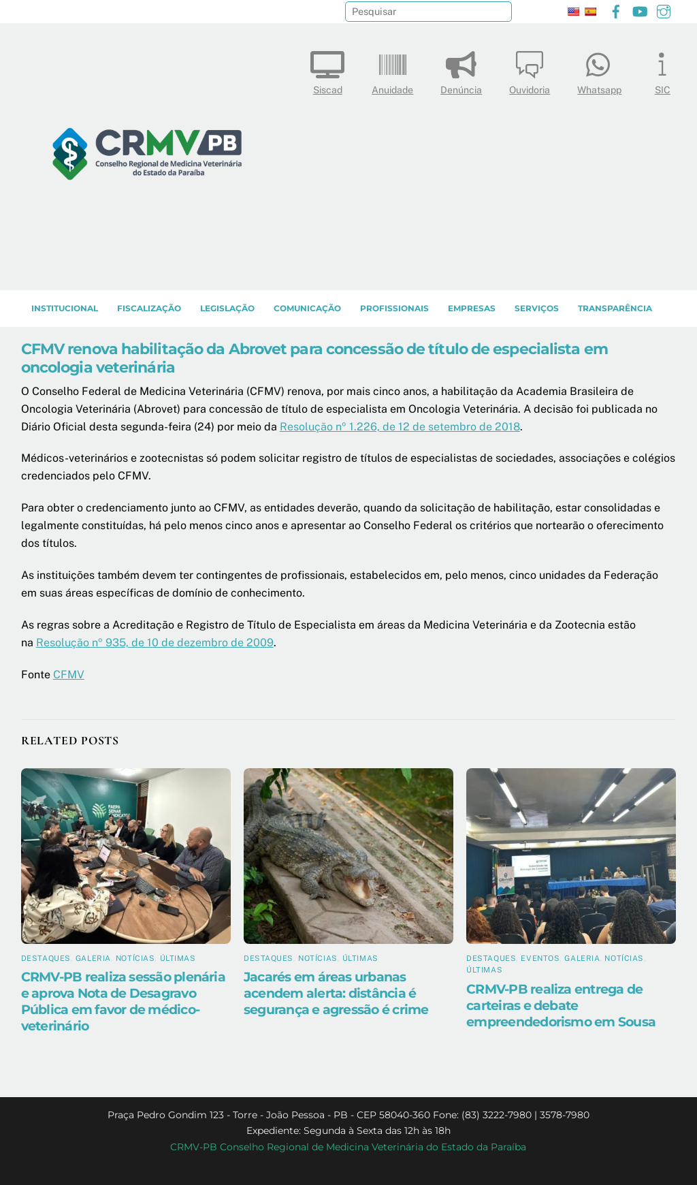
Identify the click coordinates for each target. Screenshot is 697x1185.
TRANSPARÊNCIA (615, 308)
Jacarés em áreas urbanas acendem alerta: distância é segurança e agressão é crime (336, 992)
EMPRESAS (472, 308)
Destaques (46, 958)
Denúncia (461, 69)
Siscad (327, 69)
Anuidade (392, 69)
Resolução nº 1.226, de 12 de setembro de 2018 (400, 426)
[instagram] (663, 10)
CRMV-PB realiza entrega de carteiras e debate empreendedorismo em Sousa (560, 1005)
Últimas (178, 958)
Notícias (135, 958)
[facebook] (616, 10)
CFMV (68, 674)
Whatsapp (599, 69)
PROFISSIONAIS (394, 308)
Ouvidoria (529, 69)
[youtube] (640, 10)
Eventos (540, 958)
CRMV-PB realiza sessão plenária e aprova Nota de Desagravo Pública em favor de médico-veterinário (123, 1001)
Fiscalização (149, 308)
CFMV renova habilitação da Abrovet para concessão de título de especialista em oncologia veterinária (314, 358)
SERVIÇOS (537, 308)
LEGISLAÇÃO (227, 308)
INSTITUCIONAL (64, 308)
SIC (662, 69)
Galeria (93, 958)
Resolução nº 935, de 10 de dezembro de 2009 (155, 642)
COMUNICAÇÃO (307, 308)
